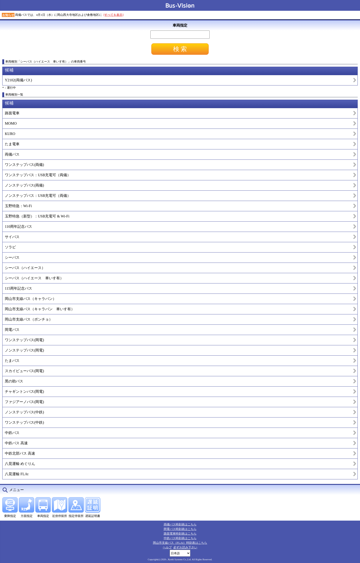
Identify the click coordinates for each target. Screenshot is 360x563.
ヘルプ (167, 547)
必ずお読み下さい (185, 547)
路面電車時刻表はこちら (180, 533)
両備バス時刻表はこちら (180, 524)
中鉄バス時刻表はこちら (180, 538)
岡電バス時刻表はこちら (180, 529)
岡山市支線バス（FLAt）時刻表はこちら (180, 542)
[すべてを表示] (114, 14)
